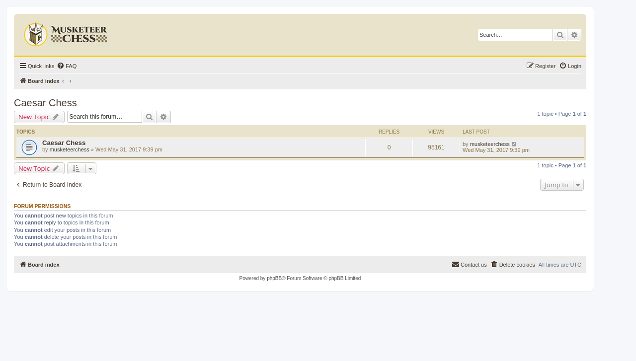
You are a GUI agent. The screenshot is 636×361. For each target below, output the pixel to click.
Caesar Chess (45, 102)
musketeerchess (69, 149)
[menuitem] (67, 66)
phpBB (274, 278)
